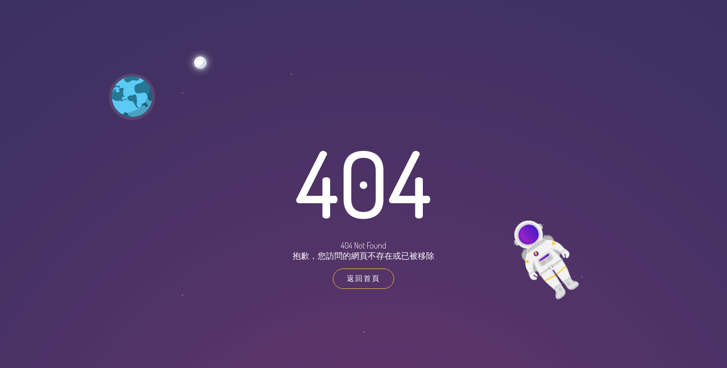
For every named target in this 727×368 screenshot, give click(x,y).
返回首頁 (363, 278)
